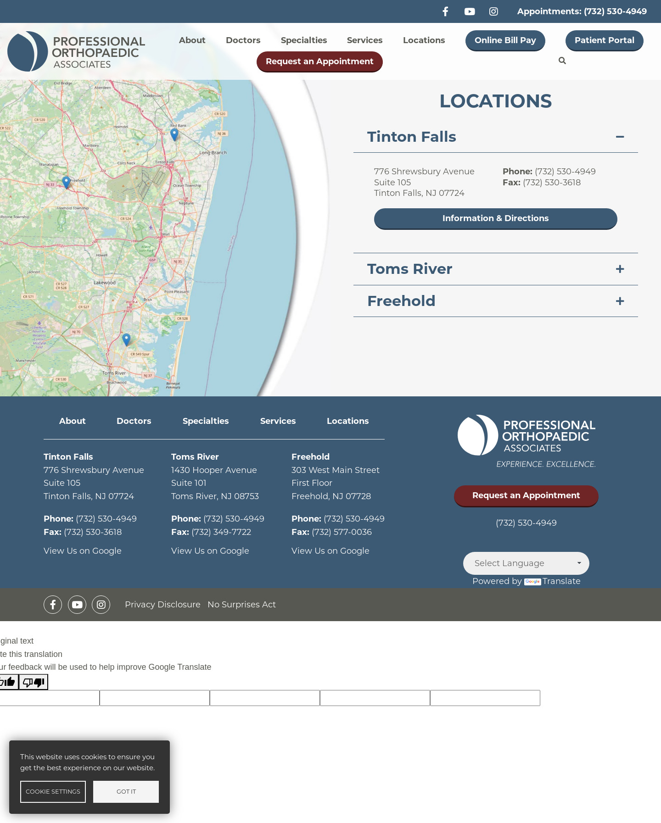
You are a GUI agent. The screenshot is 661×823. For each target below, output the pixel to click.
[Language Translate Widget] (526, 563)
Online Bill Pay (505, 40)
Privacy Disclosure (163, 605)
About (192, 40)
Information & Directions (496, 218)
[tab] (495, 137)
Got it (126, 791)
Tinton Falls (411, 136)
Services (365, 40)
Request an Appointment (320, 61)
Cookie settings (53, 791)
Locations (424, 40)
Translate (552, 581)
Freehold (401, 301)
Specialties (304, 40)
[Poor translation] (33, 682)
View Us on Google (83, 551)
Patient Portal (604, 40)
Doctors (243, 40)
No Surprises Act (241, 605)
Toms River (410, 269)
